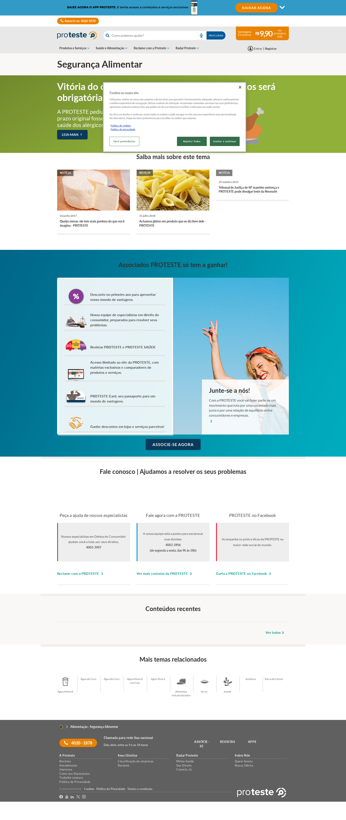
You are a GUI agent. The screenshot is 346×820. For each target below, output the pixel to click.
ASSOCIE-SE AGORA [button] (173, 444)
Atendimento (68, 765)
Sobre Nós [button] (242, 755)
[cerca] (149, 35)
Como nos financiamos (74, 773)
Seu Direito (184, 765)
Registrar (271, 48)
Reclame (124, 765)
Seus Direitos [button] (127, 755)
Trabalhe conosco (71, 777)
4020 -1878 (78, 742)
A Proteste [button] (67, 755)
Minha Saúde (185, 761)
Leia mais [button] (72, 134)
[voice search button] (201, 35)
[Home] (61, 727)
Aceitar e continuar (224, 141)
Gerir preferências (124, 141)
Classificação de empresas (136, 761)
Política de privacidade (123, 129)
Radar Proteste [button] (187, 755)
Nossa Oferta (244, 765)
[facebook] (61, 796)
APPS (252, 742)
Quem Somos (244, 761)
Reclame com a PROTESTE (81, 573)
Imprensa (65, 769)
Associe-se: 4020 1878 (78, 21)
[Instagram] (84, 796)
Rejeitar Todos (192, 141)
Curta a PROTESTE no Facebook (244, 573)
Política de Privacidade (74, 782)
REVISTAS (227, 742)
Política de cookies (121, 125)
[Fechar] (240, 87)
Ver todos (275, 632)
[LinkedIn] (72, 796)
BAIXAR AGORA (256, 8)
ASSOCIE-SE (201, 744)
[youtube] (66, 796)
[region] (174, 117)
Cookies (89, 789)
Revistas (65, 761)
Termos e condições (139, 789)
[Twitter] (78, 796)
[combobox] (164, 35)
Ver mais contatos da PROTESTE (165, 573)
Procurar (216, 35)
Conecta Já (184, 769)
